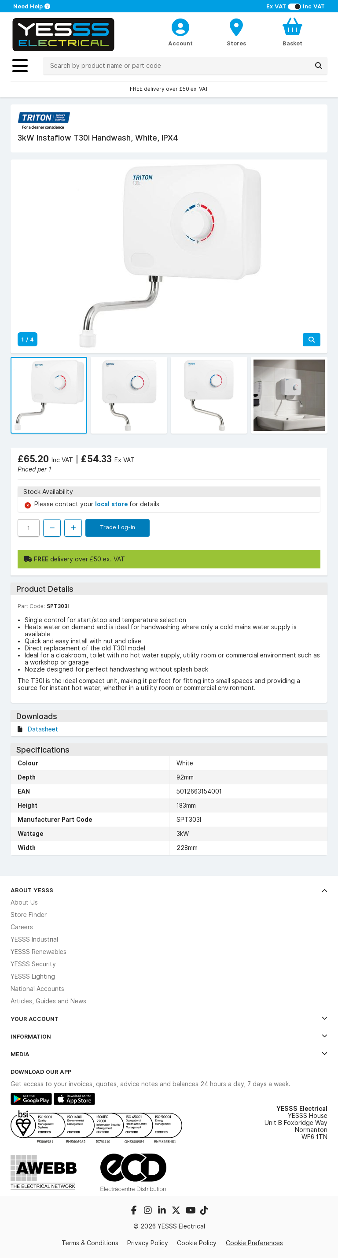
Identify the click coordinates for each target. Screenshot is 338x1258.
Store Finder (29, 914)
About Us (24, 902)
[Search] (318, 65)
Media (169, 1054)
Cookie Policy (197, 1243)
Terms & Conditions (90, 1243)
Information (169, 1036)
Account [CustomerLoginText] (180, 43)
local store (112, 504)
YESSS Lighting (33, 976)
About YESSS (169, 890)
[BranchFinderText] (237, 32)
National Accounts (37, 988)
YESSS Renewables (38, 951)
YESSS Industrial (34, 939)
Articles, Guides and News (48, 1001)
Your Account (169, 1018)
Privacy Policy (147, 1243)
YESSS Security (33, 964)
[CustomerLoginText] (180, 26)
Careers (22, 927)
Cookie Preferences (254, 1243)
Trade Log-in (117, 527)
